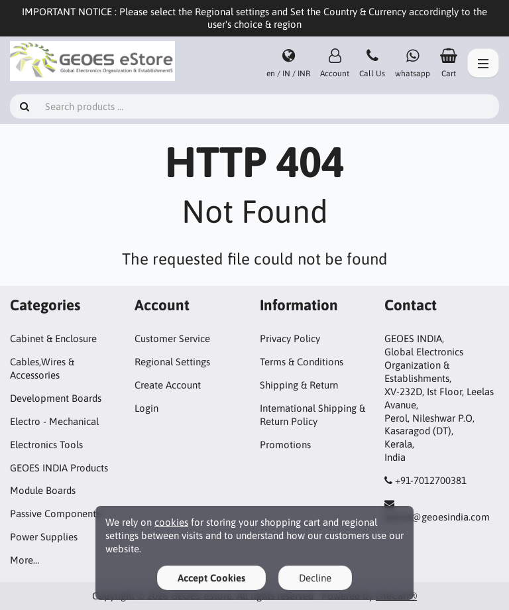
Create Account (168, 385)
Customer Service (172, 338)
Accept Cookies (211, 577)
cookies (171, 522)
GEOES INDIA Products (59, 467)
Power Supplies (44, 536)
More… (24, 560)
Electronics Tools (46, 444)
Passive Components (55, 513)
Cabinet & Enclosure (53, 338)
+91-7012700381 (431, 480)
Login (146, 408)
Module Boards (43, 490)
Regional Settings (172, 361)
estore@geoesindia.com (437, 516)
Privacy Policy (290, 338)
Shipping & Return (299, 385)
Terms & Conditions (301, 361)
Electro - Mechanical (54, 421)
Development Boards (55, 398)
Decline (315, 577)
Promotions (285, 444)
